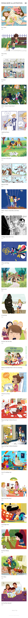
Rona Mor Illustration (12, 3)
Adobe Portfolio (16, 615)
